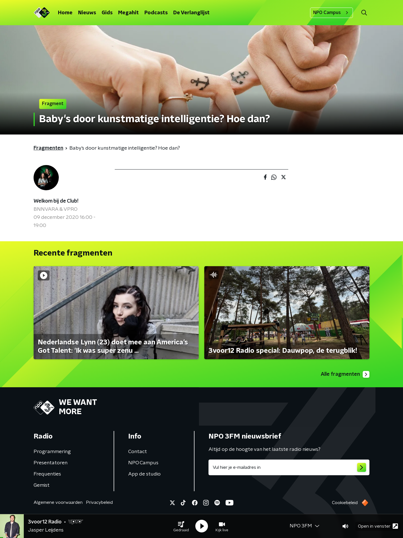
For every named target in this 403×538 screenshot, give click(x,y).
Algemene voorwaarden (58, 502)
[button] (181, 526)
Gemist (42, 485)
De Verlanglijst (191, 12)
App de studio (144, 474)
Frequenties (47, 474)
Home (65, 12)
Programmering (52, 451)
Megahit (128, 12)
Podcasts (156, 12)
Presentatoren (50, 462)
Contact (137, 451)
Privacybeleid (99, 502)
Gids (107, 12)
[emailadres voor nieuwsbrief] (288, 467)
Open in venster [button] (378, 526)
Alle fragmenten (345, 374)
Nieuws (87, 12)
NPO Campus (331, 12)
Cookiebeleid (345, 502)
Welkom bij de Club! (56, 201)
